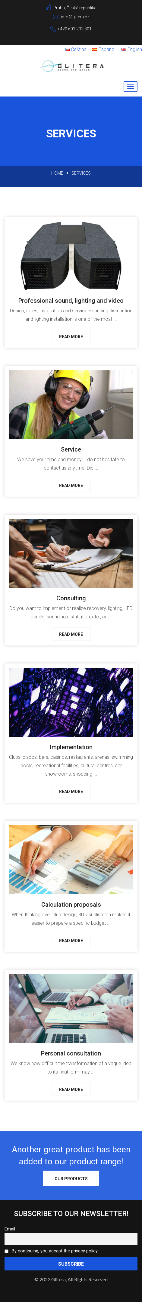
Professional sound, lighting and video (71, 300)
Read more (71, 336)
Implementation (71, 747)
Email (10, 1229)
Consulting (71, 598)
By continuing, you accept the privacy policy (51, 1251)
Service (71, 449)
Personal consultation (71, 1053)
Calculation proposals (71, 904)
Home (57, 173)
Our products (71, 1178)
